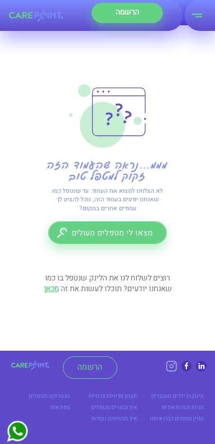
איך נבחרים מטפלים (114, 407)
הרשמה (89, 367)
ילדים (178, 396)
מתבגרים (161, 396)
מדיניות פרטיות (106, 396)
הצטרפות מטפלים (49, 396)
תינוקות (195, 396)
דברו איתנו (161, 419)
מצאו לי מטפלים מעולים (112, 233)
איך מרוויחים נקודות (114, 419)
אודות (168, 407)
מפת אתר (59, 407)
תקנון (131, 396)
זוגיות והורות (190, 407)
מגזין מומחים (189, 419)
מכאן (51, 289)
